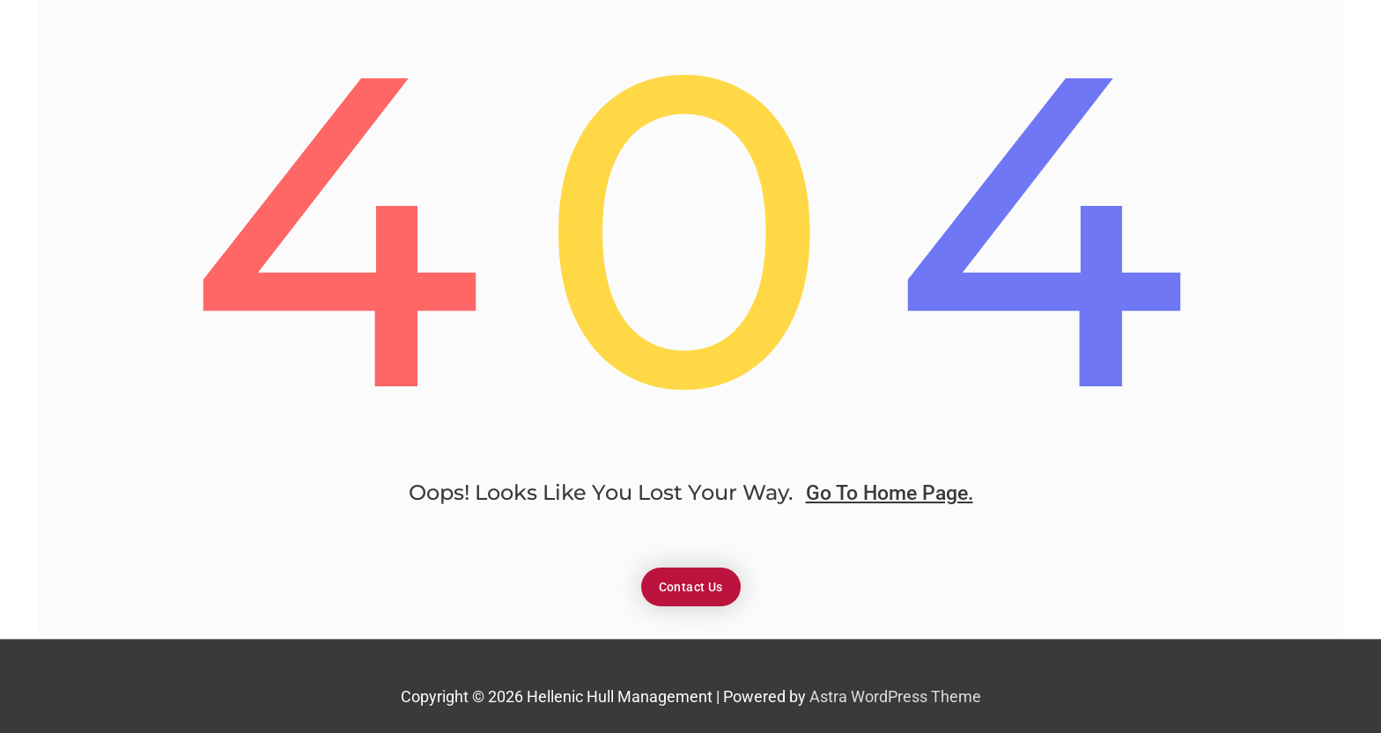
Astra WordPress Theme (895, 699)
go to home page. (889, 499)
